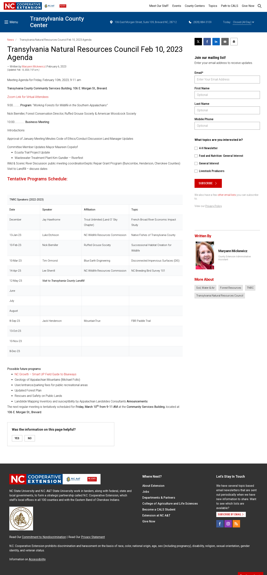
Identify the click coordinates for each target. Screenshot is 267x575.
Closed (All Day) (243, 22)
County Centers (195, 6)
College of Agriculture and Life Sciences (170, 503)
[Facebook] (220, 523)
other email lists (227, 194)
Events (176, 6)
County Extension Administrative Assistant (234, 258)
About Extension (153, 485)
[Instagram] (228, 523)
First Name (202, 88)
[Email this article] (225, 41)
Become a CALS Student (158, 509)
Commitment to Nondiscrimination (44, 537)
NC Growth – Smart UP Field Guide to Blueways (46, 374)
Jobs (145, 491)
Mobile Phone (204, 119)
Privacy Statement (93, 537)
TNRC (250, 287)
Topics (212, 6)
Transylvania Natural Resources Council (219, 295)
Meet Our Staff (159, 6)
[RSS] (236, 523)
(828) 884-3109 (199, 22)
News (10, 39)
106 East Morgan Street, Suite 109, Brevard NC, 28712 (143, 22)
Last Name (202, 104)
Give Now (248, 6)
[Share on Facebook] (207, 41)
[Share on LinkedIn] (216, 41)
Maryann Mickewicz (33, 66)
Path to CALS (229, 6)
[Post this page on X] (198, 41)
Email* (199, 72)
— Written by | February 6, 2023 (36, 66)
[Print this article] (234, 41)
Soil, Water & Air (205, 287)
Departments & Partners (158, 497)
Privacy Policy (213, 206)
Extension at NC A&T (156, 515)
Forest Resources (230, 287)
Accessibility (37, 559)
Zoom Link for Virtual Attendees (27, 97)
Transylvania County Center (57, 22)
